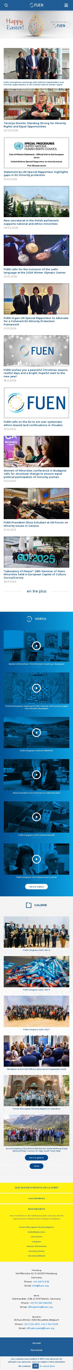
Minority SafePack (36, 1256)
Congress (36, 1241)
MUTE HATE (36, 1237)
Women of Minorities (37, 1246)
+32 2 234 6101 (32, 1324)
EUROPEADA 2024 (36, 1232)
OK (35, 1366)
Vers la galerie (36, 1157)
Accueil (37, 1343)
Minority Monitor (37, 1251)
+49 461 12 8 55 (41, 1281)
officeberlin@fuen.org (40, 1307)
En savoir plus (47, 1366)
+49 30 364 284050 (41, 1303)
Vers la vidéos (36, 886)
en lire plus (36, 591)
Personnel (36, 1350)
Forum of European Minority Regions (36, 1227)
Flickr (36, 1166)
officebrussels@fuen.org (40, 1328)
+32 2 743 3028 (49, 1324)
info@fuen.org (40, 1285)
